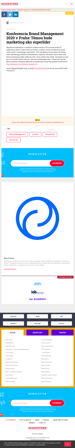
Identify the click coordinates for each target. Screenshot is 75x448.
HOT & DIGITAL (24, 420)
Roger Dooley (46, 381)
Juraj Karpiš (9, 356)
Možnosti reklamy (37, 434)
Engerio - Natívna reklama (8, 10)
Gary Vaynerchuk (47, 346)
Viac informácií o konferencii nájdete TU (21, 64)
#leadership (49, 134)
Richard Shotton (46, 378)
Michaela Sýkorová (11, 365)
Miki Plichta (45, 369)
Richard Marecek (11, 378)
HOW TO (42, 423)
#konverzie (13, 140)
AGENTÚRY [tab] (37, 332)
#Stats (61, 323)
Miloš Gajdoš (45, 372)
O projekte (10, 420)
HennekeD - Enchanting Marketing (17, 349)
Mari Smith (45, 359)
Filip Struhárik (10, 346)
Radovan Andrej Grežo (49, 375)
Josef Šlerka (45, 353)
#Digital (13, 316)
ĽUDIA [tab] (12, 332)
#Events (13, 323)
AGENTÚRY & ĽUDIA (59, 420)
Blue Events (9, 258)
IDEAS (36, 420)
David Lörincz (46, 343)
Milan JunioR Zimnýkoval (13, 372)
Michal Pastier (10, 369)
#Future (37, 323)
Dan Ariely (8, 340)
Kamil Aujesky (46, 356)
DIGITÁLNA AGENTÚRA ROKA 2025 (40, 10)
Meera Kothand (46, 362)
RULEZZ (45, 420)
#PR (61, 316)
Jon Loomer (9, 353)
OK (68, 444)
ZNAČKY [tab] (62, 332)
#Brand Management (17, 134)
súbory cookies (23, 443)
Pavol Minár (9, 375)
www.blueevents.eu (10, 269)
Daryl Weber (9, 343)
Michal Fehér (45, 365)
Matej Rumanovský (11, 362)
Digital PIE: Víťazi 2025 (24, 10)
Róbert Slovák (10, 381)
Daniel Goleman (46, 340)
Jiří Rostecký (45, 349)
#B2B (37, 316)
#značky (35, 134)
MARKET (31, 423)
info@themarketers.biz (37, 440)
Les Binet (8, 359)
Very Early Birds (40, 68)
